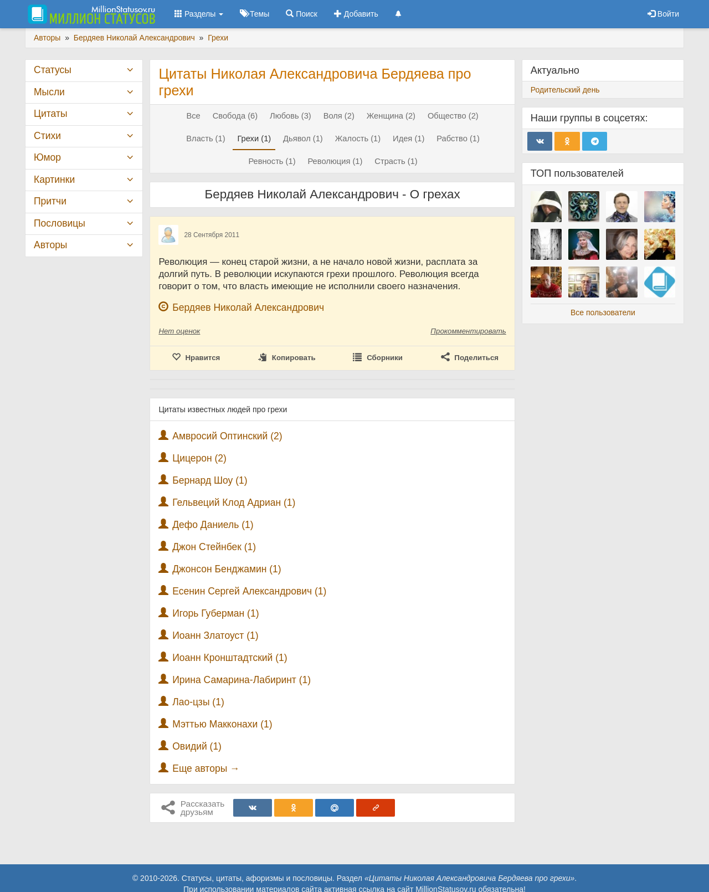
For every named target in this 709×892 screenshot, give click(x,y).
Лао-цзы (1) (198, 702)
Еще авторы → (205, 768)
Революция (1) (334, 161)
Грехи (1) (254, 138)
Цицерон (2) (199, 458)
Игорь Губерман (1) (215, 613)
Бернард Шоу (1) (209, 480)
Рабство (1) (458, 138)
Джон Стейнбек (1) (214, 546)
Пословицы (59, 223)
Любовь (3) (290, 115)
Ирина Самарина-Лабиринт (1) (241, 679)
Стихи (47, 135)
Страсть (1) (395, 161)
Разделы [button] (198, 13)
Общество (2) (453, 115)
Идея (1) (408, 138)
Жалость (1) (358, 138)
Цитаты (50, 113)
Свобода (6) (235, 115)
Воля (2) (338, 115)
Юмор (47, 157)
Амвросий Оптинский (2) (227, 436)
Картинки (54, 179)
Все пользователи (603, 312)
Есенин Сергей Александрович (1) (249, 591)
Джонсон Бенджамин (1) (226, 569)
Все (193, 115)
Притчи (50, 201)
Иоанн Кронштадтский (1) (229, 657)
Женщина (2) (391, 115)
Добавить (356, 13)
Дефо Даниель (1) (212, 524)
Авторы (50, 244)
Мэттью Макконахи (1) (222, 724)
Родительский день (565, 89)
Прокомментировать (468, 331)
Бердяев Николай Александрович (248, 307)
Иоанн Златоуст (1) (215, 635)
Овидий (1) (197, 746)
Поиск (301, 13)
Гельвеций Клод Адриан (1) (233, 502)
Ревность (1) (271, 161)
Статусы (52, 69)
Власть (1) (205, 138)
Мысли (49, 92)
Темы (254, 13)
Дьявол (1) (303, 138)
